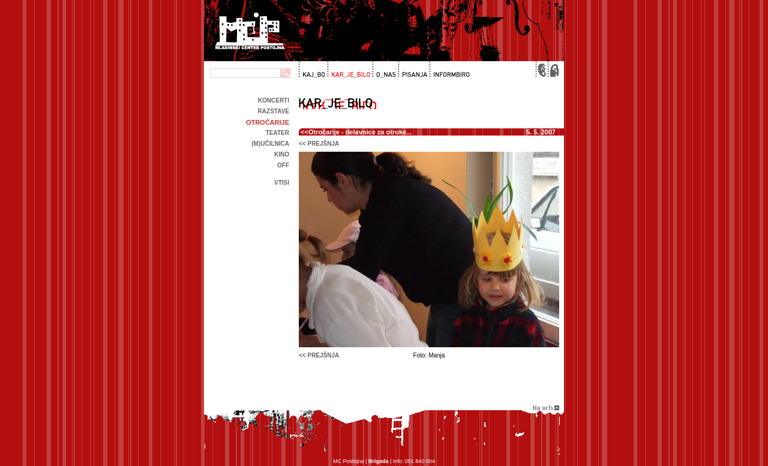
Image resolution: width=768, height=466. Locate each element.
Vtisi (281, 182)
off (283, 165)
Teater (277, 133)
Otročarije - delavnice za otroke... (360, 132)
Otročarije (267, 122)
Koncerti (273, 100)
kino (281, 154)
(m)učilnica (270, 143)
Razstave (273, 111)
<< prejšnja (319, 143)
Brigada (378, 461)
